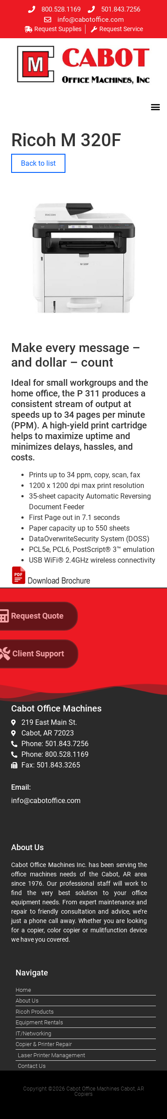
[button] (155, 106)
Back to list (38, 163)
